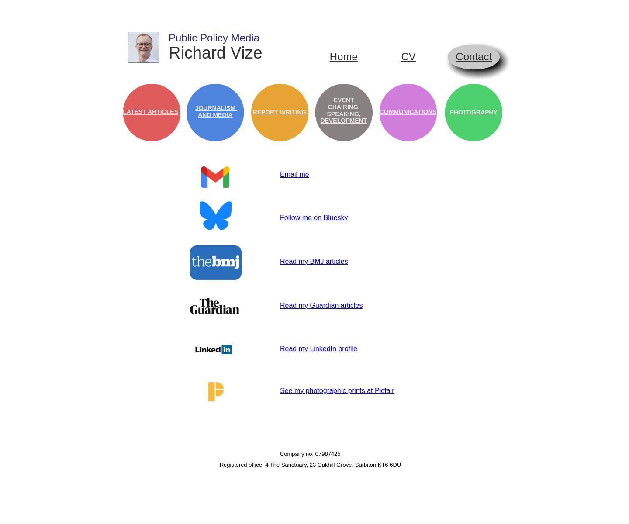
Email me (294, 174)
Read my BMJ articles (314, 261)
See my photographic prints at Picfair (337, 390)
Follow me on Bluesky (314, 217)
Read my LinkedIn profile (318, 348)
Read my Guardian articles (321, 305)
